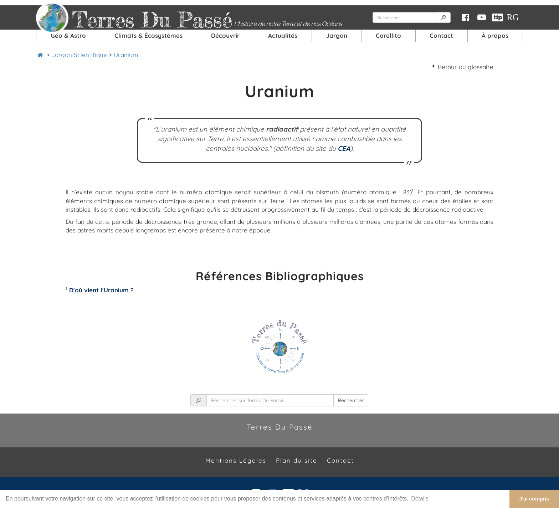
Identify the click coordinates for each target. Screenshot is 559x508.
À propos (495, 35)
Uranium (126, 54)
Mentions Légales (235, 460)
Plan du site (296, 460)
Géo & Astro (68, 35)
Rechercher (351, 400)
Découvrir (225, 35)
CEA (344, 148)
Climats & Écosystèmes (148, 35)
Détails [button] (420, 499)
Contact (441, 35)
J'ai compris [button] (534, 499)
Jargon (336, 35)
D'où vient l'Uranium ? (101, 290)
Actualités (282, 35)
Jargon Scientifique (79, 54)
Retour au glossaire (465, 67)
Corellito (388, 35)
